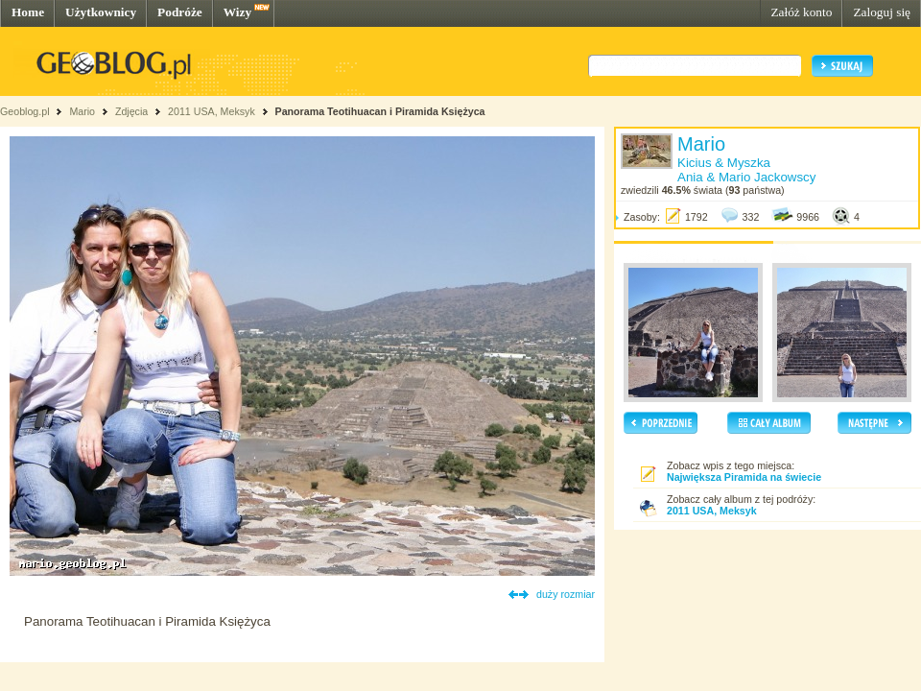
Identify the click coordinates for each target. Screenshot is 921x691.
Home (28, 12)
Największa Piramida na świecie (744, 477)
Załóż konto (801, 12)
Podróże (179, 12)
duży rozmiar (565, 594)
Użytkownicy (100, 12)
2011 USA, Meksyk (211, 111)
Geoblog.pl (25, 111)
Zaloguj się (881, 12)
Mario (82, 111)
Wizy (237, 12)
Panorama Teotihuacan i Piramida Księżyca (380, 111)
